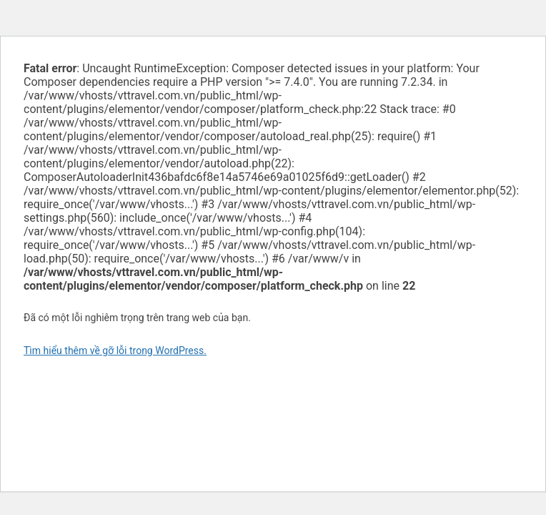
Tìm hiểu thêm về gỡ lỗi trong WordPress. (115, 350)
